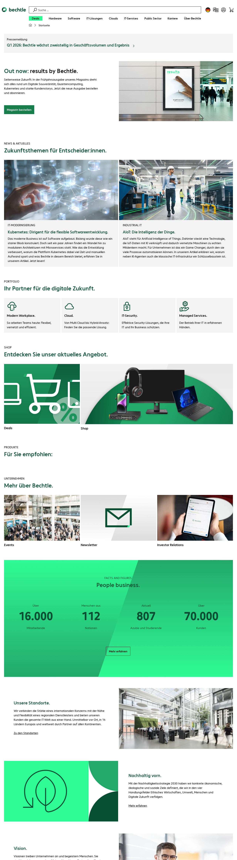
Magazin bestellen (19, 110)
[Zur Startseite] (14, 18)
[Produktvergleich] (215, 9)
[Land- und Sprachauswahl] (208, 9)
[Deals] (35, 18)
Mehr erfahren (118, 652)
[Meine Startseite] (30, 25)
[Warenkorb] (231, 9)
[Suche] (119, 10)
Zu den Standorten (26, 733)
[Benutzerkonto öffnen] (223, 9)
